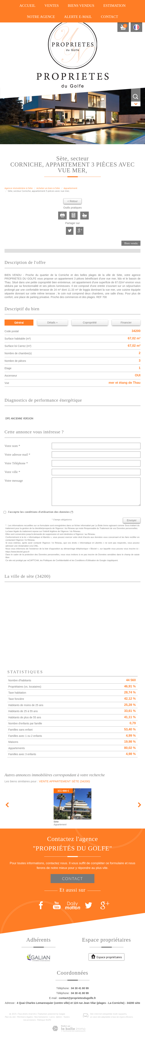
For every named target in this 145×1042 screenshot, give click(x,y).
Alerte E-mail (78, 17)
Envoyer (132, 520)
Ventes (52, 6)
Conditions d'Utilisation (85, 560)
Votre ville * (12, 472)
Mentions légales (25, 1017)
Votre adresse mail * (17, 454)
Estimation (114, 6)
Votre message (14, 480)
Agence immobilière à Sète (19, 188)
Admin (59, 1017)
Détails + (52, 322)
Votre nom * (12, 446)
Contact (109, 17)
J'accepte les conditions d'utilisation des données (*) (40, 512)
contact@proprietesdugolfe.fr (77, 998)
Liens (52, 1017)
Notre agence (41, 17)
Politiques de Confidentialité (56, 560)
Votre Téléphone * (16, 463)
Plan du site (10, 1017)
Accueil (27, 6)
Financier (126, 322)
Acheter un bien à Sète (48, 188)
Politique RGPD (44, 1020)
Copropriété (90, 322)
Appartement (70, 188)
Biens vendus (81, 6)
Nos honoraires (41, 1017)
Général (19, 322)
